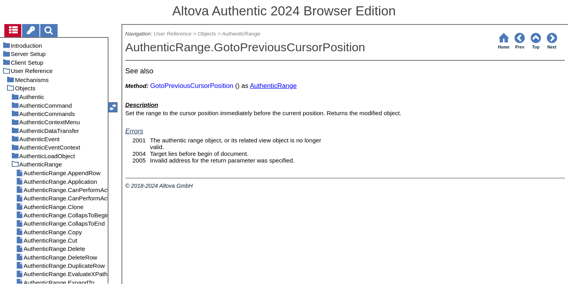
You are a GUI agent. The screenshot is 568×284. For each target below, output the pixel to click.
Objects (207, 34)
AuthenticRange (241, 34)
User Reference (173, 34)
